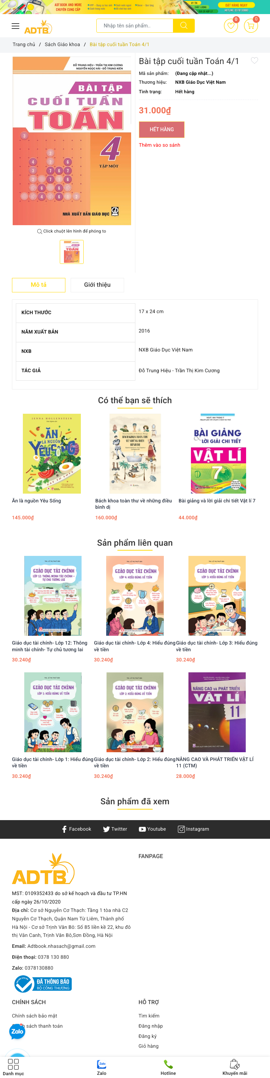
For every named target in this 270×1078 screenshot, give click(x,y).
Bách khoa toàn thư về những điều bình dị (133, 504)
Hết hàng (162, 129)
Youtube (152, 829)
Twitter (115, 829)
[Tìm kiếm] (184, 26)
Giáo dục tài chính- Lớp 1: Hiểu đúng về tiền (53, 763)
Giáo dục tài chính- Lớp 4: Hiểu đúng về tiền (134, 646)
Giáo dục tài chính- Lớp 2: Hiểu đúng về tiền (134, 763)
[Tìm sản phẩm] (134, 26)
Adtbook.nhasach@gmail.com (61, 946)
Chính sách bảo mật (34, 1016)
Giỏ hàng (149, 1046)
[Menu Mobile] (16, 25)
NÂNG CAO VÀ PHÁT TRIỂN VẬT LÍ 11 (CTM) (215, 763)
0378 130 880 (53, 957)
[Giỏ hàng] (251, 26)
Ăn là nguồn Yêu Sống (36, 501)
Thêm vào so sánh (159, 145)
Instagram (193, 829)
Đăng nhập (151, 1026)
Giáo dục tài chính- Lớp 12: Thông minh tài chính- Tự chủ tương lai (50, 646)
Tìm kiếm (149, 1016)
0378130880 (39, 968)
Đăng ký (148, 1036)
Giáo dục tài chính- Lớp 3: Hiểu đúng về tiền (217, 646)
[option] (71, 140)
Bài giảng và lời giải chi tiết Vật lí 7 (217, 501)
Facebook (76, 829)
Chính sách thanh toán (37, 1026)
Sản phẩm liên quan (135, 543)
